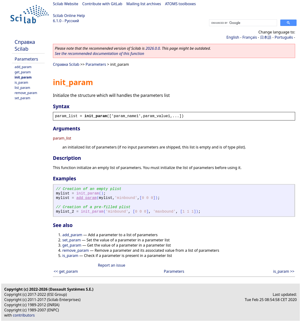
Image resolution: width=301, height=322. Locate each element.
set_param (22, 98)
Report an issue (111, 265)
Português (284, 37)
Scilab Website (65, 3)
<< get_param (66, 271)
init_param (23, 77)
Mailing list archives (143, 3)
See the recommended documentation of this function (99, 53)
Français (249, 37)
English (232, 37)
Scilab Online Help (69, 15)
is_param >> (283, 271)
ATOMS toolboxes (180, 3)
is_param (21, 82)
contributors (24, 315)
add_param (23, 67)
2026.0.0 (153, 48)
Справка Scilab (25, 45)
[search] (242, 23)
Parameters (26, 59)
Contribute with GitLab (102, 3)
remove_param (26, 93)
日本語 (265, 37)
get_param (23, 72)
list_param (22, 87)
